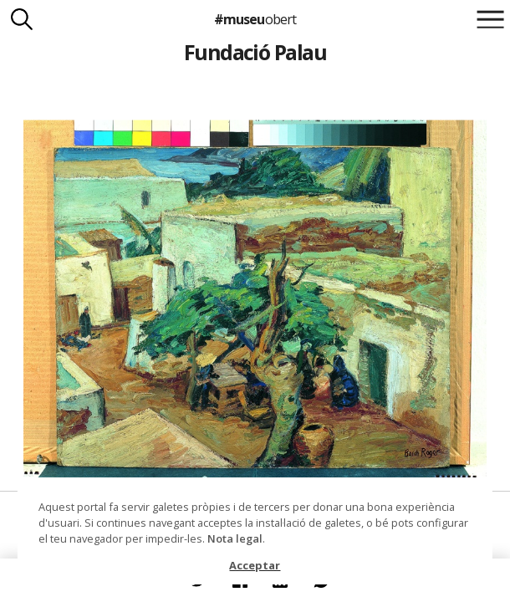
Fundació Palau (255, 52)
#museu (254, 19)
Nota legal (235, 538)
